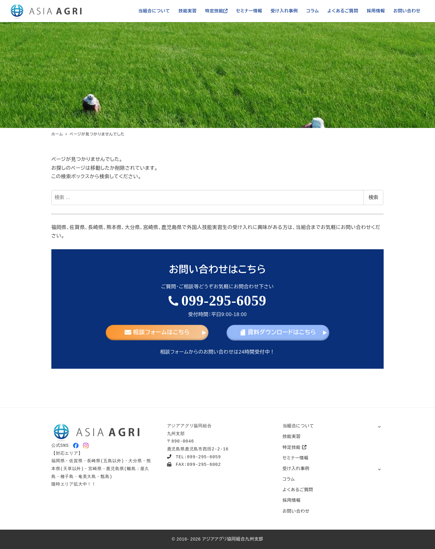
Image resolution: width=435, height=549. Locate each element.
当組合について (298, 425)
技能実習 (291, 436)
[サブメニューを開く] (379, 426)
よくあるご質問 (297, 489)
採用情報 (291, 500)
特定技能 (294, 447)
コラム (288, 479)
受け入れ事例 (295, 468)
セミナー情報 (295, 458)
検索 (373, 197)
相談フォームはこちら (157, 332)
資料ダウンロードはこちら (278, 332)
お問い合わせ (295, 511)
